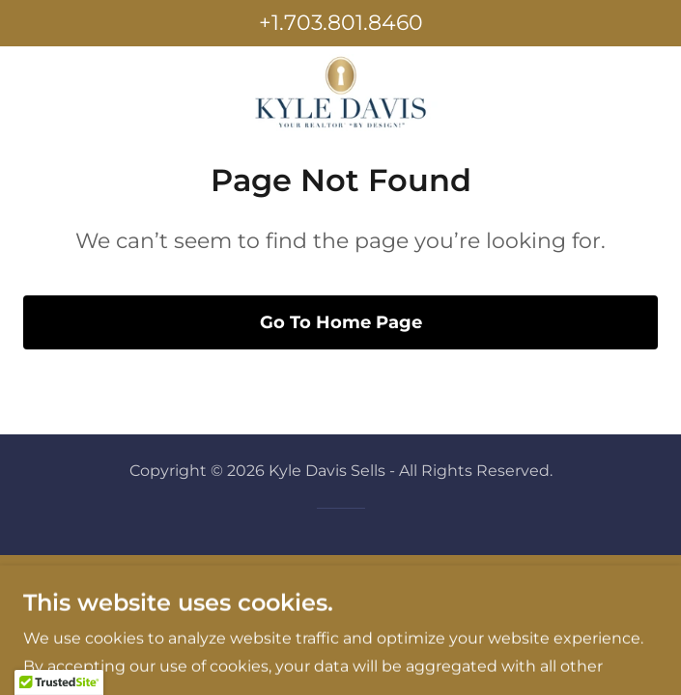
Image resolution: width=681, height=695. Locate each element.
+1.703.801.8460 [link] (341, 23)
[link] (340, 92)
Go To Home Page (341, 322)
